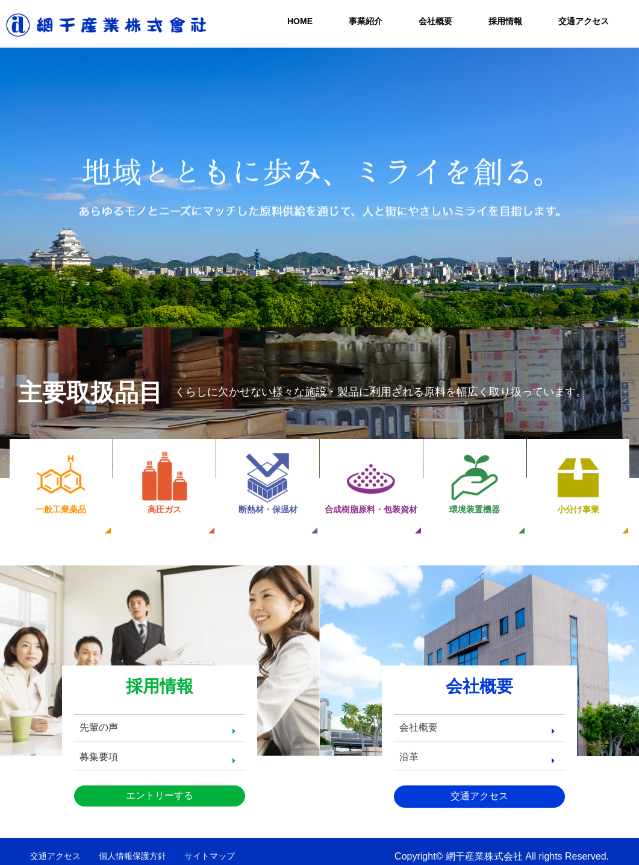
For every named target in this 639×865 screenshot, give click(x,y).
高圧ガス (164, 482)
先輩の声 (102, 719)
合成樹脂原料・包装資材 (371, 482)
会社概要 (435, 21)
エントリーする (159, 787)
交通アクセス (583, 21)
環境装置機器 (474, 482)
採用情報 (505, 21)
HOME (300, 21)
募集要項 (102, 748)
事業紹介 (365, 21)
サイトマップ (209, 848)
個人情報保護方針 (132, 848)
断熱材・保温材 (268, 482)
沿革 (412, 748)
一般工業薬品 (61, 482)
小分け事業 (578, 482)
